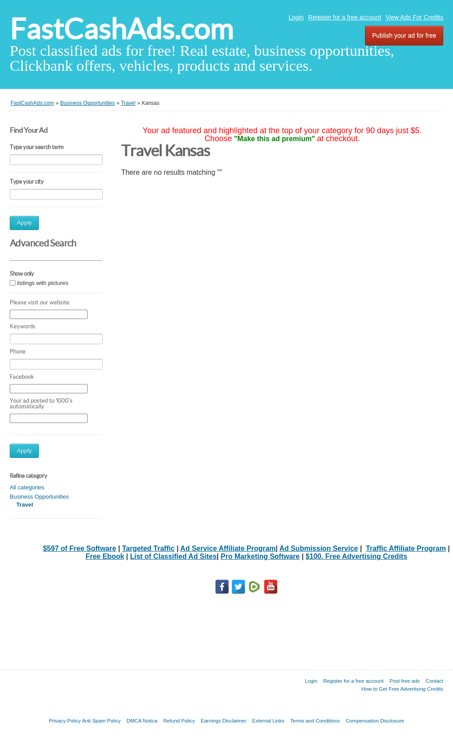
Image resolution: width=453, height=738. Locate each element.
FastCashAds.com (121, 29)
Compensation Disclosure (375, 720)
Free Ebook (104, 556)
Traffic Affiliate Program (406, 548)
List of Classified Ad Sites (173, 556)
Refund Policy (179, 720)
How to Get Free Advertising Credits (402, 689)
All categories (27, 487)
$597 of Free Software (79, 548)
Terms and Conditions (315, 720)
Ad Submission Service (318, 548)
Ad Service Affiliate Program (228, 548)
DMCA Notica (142, 720)
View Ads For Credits (414, 17)
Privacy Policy (65, 720)
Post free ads (404, 681)
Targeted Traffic (148, 548)
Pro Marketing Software (260, 556)
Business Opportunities (39, 496)
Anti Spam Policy (101, 720)
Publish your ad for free (404, 35)
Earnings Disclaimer (223, 720)
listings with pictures (43, 283)
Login (295, 17)
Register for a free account (344, 17)
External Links (268, 720)
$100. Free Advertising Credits (356, 556)
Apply (24, 222)
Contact (434, 681)
